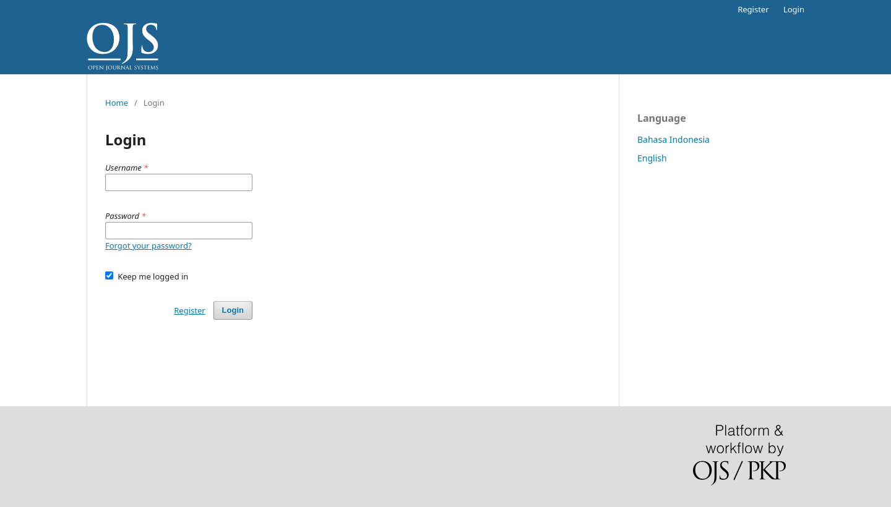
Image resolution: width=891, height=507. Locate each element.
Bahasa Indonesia (673, 139)
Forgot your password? (148, 245)
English (652, 158)
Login (793, 9)
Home (116, 102)
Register (753, 9)
